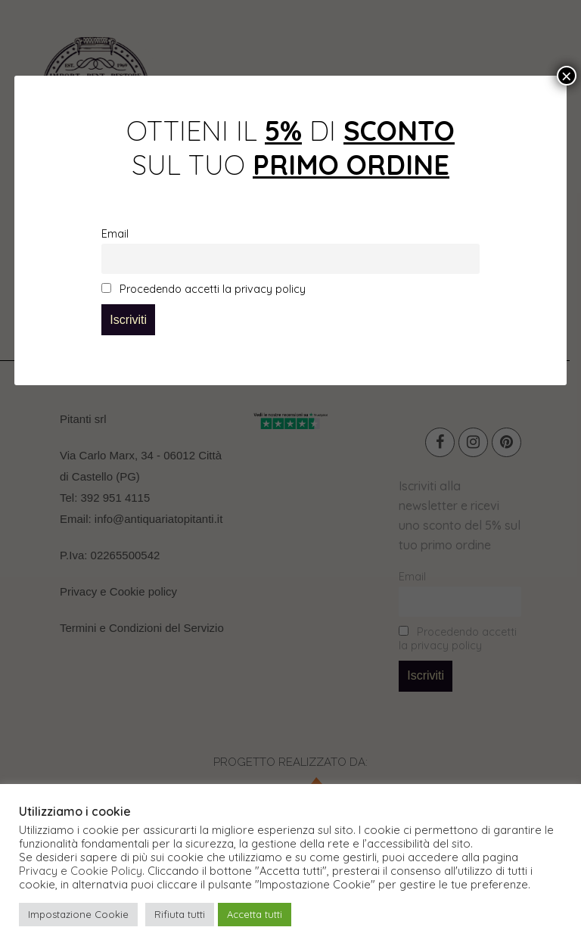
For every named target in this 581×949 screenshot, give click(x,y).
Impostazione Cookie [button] (78, 914)
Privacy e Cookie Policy (80, 871)
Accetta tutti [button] (254, 914)
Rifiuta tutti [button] (179, 914)
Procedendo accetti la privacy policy (203, 289)
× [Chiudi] (566, 76)
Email (115, 234)
